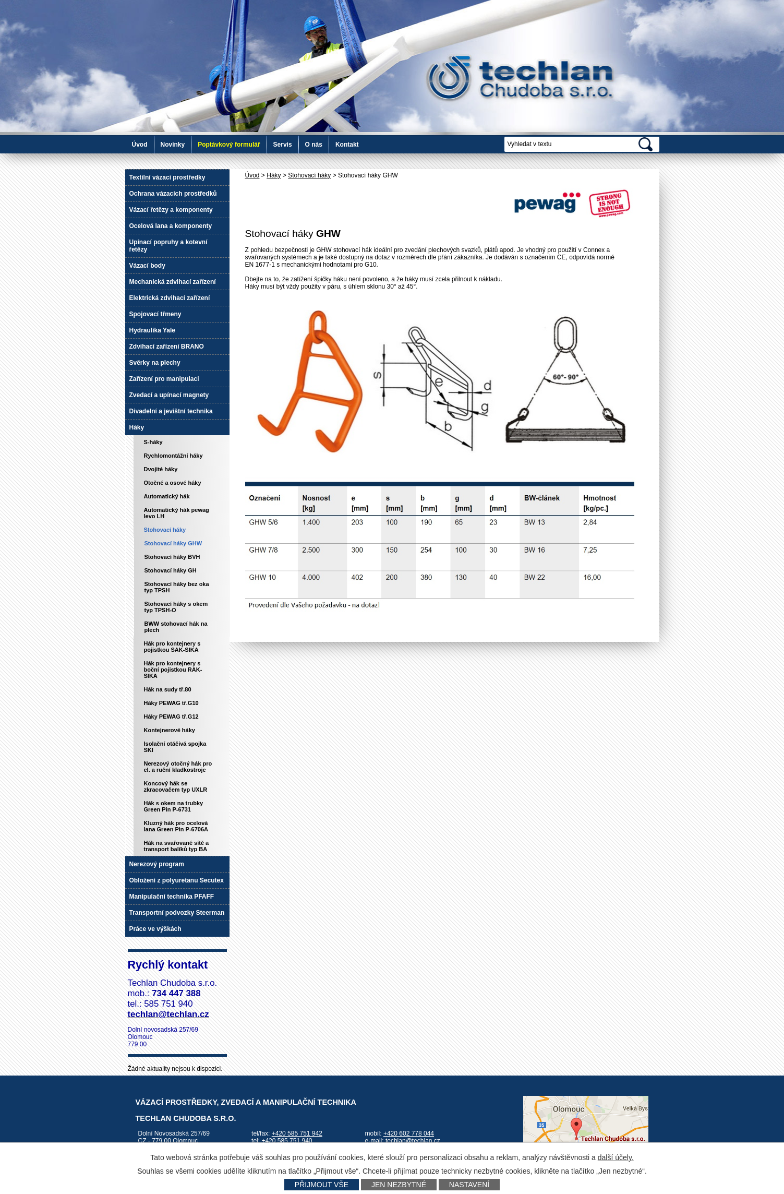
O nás (313, 144)
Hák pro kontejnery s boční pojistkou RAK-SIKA (173, 669)
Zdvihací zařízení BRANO (166, 346)
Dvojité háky (161, 469)
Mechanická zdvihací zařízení (172, 281)
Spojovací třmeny (155, 314)
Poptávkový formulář (229, 144)
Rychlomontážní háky (173, 455)
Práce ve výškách (155, 929)
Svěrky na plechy (154, 362)
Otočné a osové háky (172, 483)
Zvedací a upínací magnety (169, 395)
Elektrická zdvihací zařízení (169, 298)
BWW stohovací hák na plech (176, 626)
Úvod (140, 144)
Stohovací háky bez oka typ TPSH (176, 587)
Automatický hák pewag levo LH (176, 513)
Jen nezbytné (398, 1184)
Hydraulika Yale (152, 330)
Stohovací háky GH (170, 570)
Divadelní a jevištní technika (171, 411)
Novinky (173, 144)
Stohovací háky (309, 175)
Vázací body (147, 265)
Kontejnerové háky (169, 730)
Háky (274, 175)
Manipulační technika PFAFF (171, 896)
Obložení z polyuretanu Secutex (176, 880)
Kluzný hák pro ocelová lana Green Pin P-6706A (176, 826)
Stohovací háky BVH (172, 557)
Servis (282, 144)
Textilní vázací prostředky (167, 177)
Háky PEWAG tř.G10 (171, 703)
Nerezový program (156, 864)
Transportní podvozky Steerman (177, 912)
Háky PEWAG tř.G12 (171, 716)
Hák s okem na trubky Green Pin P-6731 (173, 806)
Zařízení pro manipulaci (164, 379)
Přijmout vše (321, 1184)
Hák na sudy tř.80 (167, 689)
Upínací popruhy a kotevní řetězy (168, 245)
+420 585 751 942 (297, 1133)
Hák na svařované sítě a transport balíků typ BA (176, 846)
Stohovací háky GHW (173, 543)
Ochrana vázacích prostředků (173, 193)
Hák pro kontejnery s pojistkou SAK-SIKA (172, 646)
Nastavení (469, 1184)
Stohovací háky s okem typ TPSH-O (176, 607)
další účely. (616, 1157)
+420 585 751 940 (286, 1140)
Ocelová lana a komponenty (170, 226)
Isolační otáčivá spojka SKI (175, 747)
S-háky (153, 442)
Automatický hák (167, 496)
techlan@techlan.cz (412, 1140)
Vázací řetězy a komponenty (171, 209)
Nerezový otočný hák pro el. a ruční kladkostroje (178, 766)
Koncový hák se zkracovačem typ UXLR (176, 786)
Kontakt (347, 144)
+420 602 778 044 (408, 1133)
